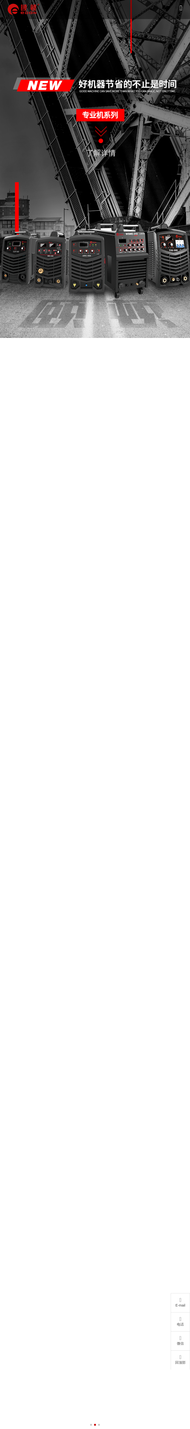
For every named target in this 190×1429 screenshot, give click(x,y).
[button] (91, 1425)
